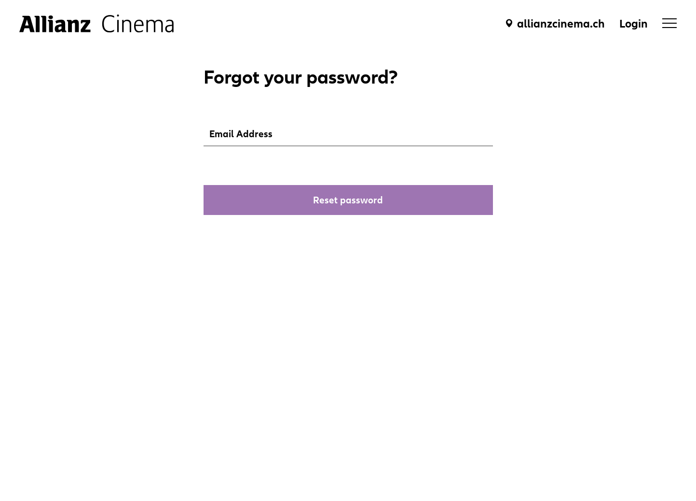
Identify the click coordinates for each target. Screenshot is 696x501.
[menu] (669, 23)
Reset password (348, 199)
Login (633, 23)
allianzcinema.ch (561, 23)
